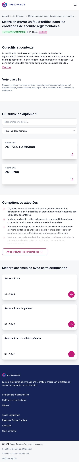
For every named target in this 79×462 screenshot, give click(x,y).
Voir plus (6, 67)
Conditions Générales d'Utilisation (17, 449)
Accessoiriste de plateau (18, 308)
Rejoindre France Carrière (14, 420)
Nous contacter (9, 431)
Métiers (5, 405)
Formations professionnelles (15, 395)
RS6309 (43, 32)
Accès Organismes (11, 415)
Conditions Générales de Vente (15, 454)
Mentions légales (9, 458)
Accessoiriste (12, 278)
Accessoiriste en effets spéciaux (22, 338)
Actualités (6, 426)
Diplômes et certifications (14, 400)
